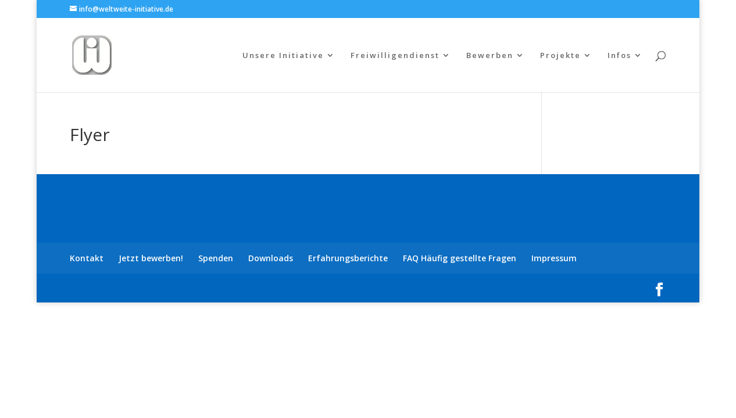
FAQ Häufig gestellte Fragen (459, 258)
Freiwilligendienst (395, 55)
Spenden (215, 258)
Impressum (554, 258)
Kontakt (86, 258)
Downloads (270, 258)
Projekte (560, 55)
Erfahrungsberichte (348, 258)
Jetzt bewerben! (151, 258)
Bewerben (489, 55)
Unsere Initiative (283, 55)
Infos (619, 55)
